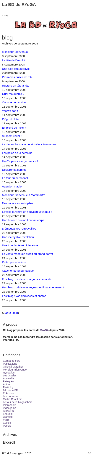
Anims (6, 384)
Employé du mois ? (14, 127)
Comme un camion (14, 102)
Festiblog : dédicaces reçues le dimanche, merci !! (33, 287)
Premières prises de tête (17, 77)
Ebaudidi (8, 413)
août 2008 (11, 312)
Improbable (9, 405)
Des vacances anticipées (17, 203)
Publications (10, 363)
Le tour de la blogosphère (17, 402)
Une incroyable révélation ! (18, 237)
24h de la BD (10, 390)
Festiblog (8, 387)
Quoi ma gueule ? (13, 93)
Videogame (9, 408)
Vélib (6, 419)
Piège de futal (10, 119)
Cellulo (7, 422)
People (7, 425)
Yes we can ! (10, 110)
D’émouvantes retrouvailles (19, 228)
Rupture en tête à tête (15, 85)
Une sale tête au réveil (16, 68)
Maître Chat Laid (12, 399)
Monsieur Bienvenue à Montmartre (23, 195)
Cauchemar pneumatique (18, 270)
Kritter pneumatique (14, 262)
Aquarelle (8, 378)
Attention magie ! (12, 186)
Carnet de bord (11, 360)
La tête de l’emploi (13, 60)
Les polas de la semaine (17, 152)
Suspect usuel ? (12, 135)
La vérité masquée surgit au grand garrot (27, 253)
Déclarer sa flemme (14, 169)
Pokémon (8, 393)
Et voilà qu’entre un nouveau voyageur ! (27, 211)
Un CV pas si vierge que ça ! (20, 161)
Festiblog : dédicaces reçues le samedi (26, 279)
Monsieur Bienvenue (15, 51)
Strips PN (8, 410)
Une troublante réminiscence (20, 245)
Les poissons (10, 396)
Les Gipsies (10, 375)
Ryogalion (8, 372)
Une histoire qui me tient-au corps (23, 220)
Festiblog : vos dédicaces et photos (24, 295)
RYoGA (44, 330)
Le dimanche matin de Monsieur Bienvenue (29, 144)
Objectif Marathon (13, 366)
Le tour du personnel (15, 178)
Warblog (8, 416)
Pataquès (8, 381)
